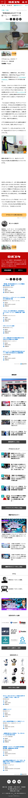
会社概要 (10, 787)
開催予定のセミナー (18, 5)
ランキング (9, 5)
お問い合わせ (17, 787)
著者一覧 (4, 787)
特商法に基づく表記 (14, 791)
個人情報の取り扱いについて (15, 789)
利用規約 (23, 787)
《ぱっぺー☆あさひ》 (22, 217)
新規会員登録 (7, 270)
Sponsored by (17, 363)
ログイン (20, 270)
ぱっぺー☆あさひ (14, 223)
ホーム (3, 5)
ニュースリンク (21, 92)
